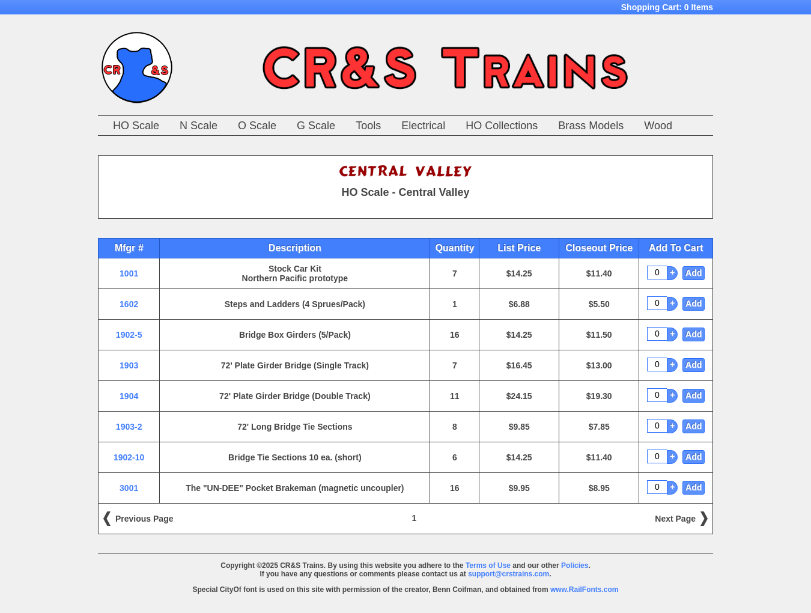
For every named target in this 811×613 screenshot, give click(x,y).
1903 (129, 365)
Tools (368, 126)
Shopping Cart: (667, 7)
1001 (129, 273)
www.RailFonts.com (584, 589)
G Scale (316, 126)
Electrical (423, 126)
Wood (658, 126)
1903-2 (129, 427)
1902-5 (129, 335)
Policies (574, 565)
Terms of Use (488, 565)
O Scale (257, 126)
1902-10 (129, 457)
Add (693, 273)
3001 (129, 488)
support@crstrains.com (508, 574)
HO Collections (502, 126)
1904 (129, 396)
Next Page (675, 518)
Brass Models (591, 126)
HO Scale (136, 126)
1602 (129, 304)
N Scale (198, 126)
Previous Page (144, 518)
